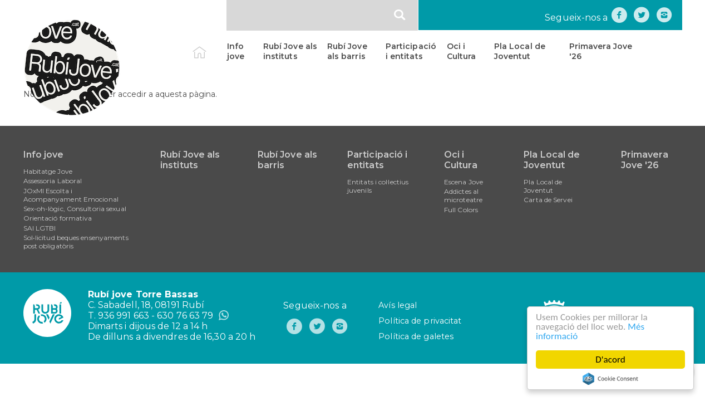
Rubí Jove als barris (347, 51)
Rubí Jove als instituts (290, 51)
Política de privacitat (419, 321)
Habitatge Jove (47, 171)
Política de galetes (415, 336)
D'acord (610, 359)
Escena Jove (463, 182)
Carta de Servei (548, 199)
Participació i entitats (411, 51)
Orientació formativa (57, 218)
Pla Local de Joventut (519, 51)
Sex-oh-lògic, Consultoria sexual (74, 208)
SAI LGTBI (39, 228)
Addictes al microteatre (463, 195)
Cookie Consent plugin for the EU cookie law (610, 379)
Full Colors (461, 210)
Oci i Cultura (461, 51)
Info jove (235, 51)
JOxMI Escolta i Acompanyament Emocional (71, 195)
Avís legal (397, 305)
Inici (209, 46)
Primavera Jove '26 (600, 51)
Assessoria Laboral (52, 181)
